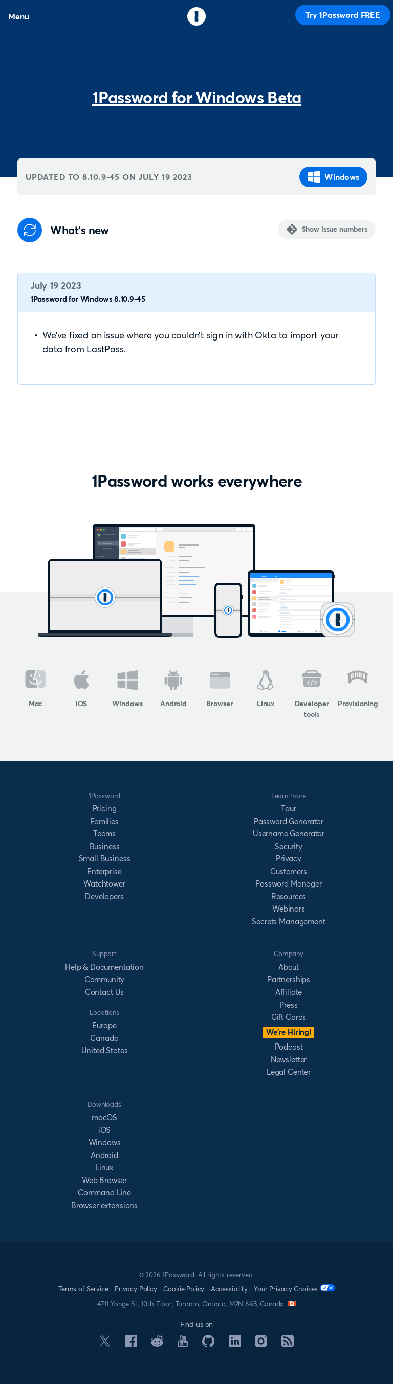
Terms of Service (83, 1289)
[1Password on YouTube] (183, 1344)
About (288, 967)
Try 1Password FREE (342, 15)
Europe (104, 1025)
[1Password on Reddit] (157, 1343)
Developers (104, 896)
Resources (289, 896)
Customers (288, 871)
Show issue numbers (334, 229)
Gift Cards (288, 1017)
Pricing (105, 808)
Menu (18, 16)
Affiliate (288, 992)
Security (288, 846)
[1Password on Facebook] (131, 1344)
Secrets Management (288, 921)
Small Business (104, 859)
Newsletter (289, 1059)
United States (104, 1050)
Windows (333, 177)
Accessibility (229, 1289)
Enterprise (104, 871)
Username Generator (288, 833)
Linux (265, 689)
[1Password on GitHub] (208, 1344)
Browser (219, 689)
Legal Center (289, 1072)
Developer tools (312, 694)
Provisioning (358, 689)
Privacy (288, 859)
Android (173, 689)
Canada (104, 1038)
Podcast (289, 1047)
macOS (104, 1117)
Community (104, 979)
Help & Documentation (104, 967)
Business (105, 846)
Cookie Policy (183, 1289)
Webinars (288, 909)
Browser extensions (104, 1205)
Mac (35, 689)
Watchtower (104, 884)
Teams (104, 833)
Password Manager (288, 884)
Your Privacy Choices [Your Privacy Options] (294, 1288)
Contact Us (104, 992)
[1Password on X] (105, 1343)
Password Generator (288, 821)
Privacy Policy (136, 1289)
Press (288, 1005)
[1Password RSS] (287, 1344)
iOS (82, 689)
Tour (288, 808)
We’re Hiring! (288, 1032)
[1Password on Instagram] (261, 1344)
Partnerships (288, 979)
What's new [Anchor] (79, 230)
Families (104, 821)
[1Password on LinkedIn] (235, 1344)
